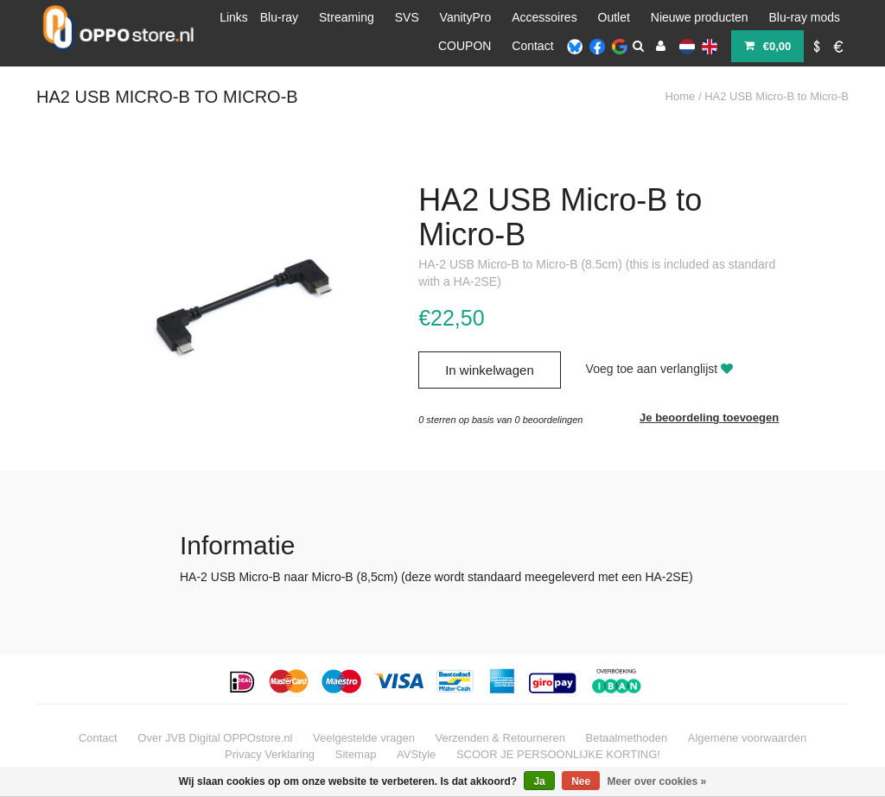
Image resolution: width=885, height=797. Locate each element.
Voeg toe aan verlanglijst (659, 369)
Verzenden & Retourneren (500, 737)
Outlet (614, 17)
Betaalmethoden (627, 737)
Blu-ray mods (804, 17)
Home (680, 96)
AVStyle (416, 754)
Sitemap (356, 754)
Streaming (346, 17)
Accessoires (544, 17)
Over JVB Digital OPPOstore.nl (214, 737)
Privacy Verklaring (270, 754)
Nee (580, 781)
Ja (538, 781)
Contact (532, 46)
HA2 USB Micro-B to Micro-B (776, 96)
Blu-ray (279, 17)
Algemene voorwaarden (747, 737)
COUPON (464, 46)
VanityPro (466, 17)
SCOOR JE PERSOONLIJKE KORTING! (558, 754)
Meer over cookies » (657, 781)
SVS (407, 17)
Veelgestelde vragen (364, 737)
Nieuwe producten (699, 17)
